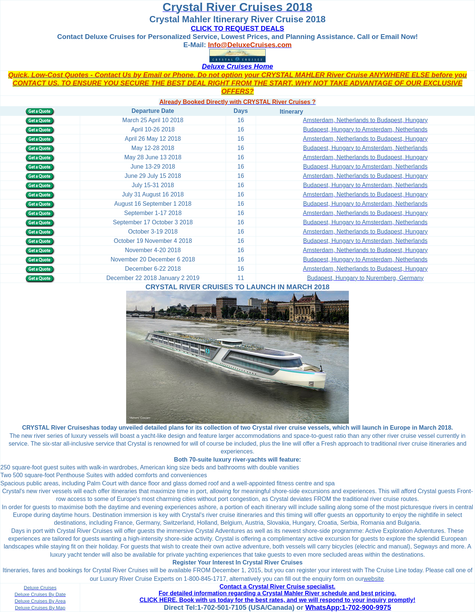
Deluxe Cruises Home (237, 66)
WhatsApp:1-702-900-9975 (348, 607)
